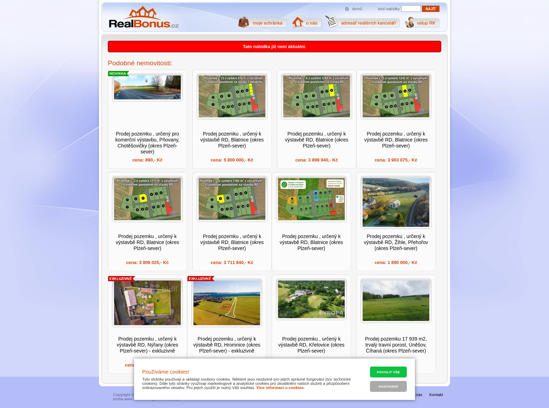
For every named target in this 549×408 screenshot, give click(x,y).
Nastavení (388, 386)
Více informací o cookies (280, 388)
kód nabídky (389, 9)
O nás (416, 395)
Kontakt (436, 395)
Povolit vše (388, 372)
